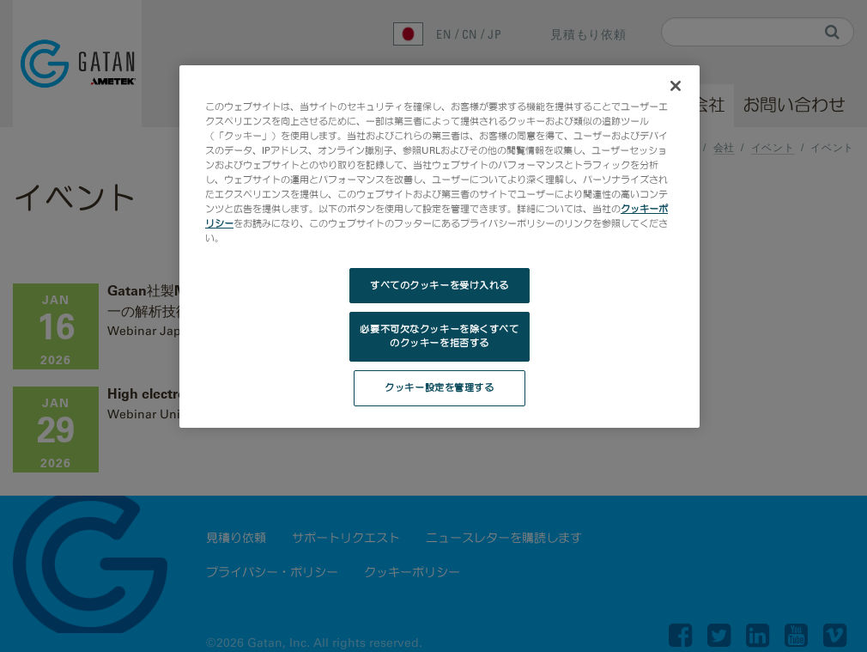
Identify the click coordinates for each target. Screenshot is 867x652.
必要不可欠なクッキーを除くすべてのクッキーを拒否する (439, 336)
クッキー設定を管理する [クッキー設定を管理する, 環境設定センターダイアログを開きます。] (439, 387)
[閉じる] (675, 86)
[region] (439, 246)
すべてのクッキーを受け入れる (439, 285)
